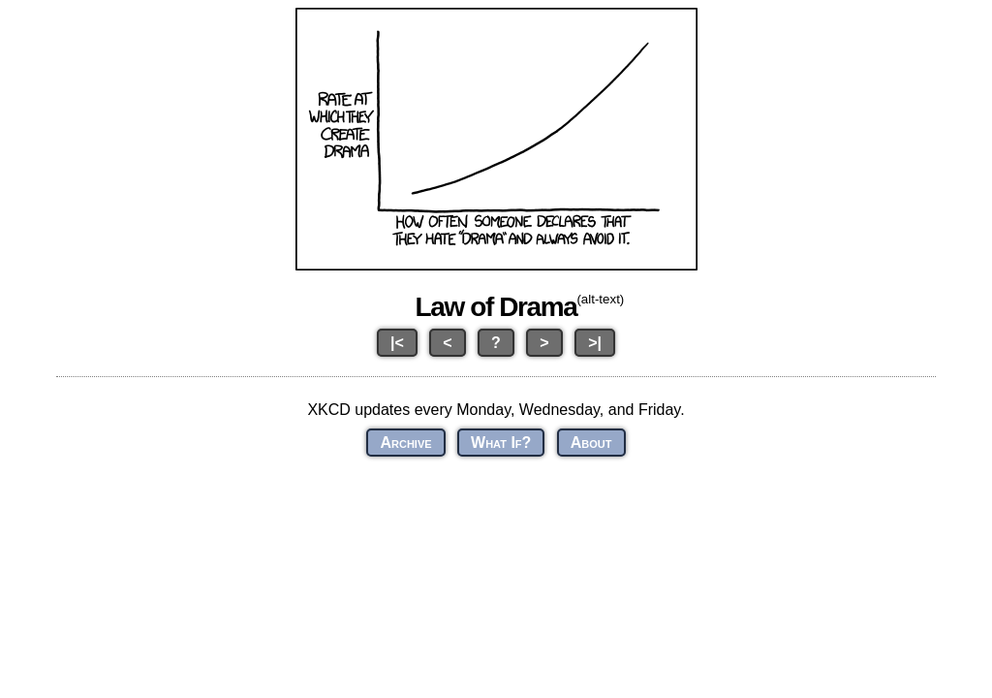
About (591, 442)
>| (595, 342)
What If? (501, 442)
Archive (405, 442)
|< (397, 342)
